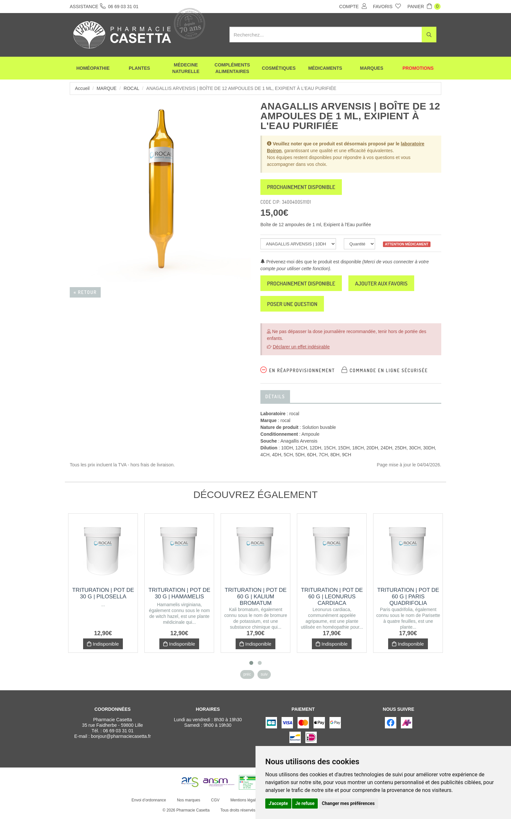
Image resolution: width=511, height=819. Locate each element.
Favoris (387, 6)
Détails (275, 398)
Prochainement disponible (303, 187)
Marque (107, 88)
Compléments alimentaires (232, 68)
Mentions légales (244, 802)
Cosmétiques (279, 68)
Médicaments (325, 68)
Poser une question (294, 305)
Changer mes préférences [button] (348, 803)
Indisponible (103, 646)
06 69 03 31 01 (118, 732)
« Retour (85, 292)
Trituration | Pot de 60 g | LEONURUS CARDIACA (332, 598)
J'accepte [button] (278, 803)
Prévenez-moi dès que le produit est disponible (310, 262)
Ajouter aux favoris (386, 284)
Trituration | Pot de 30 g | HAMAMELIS (180, 595)
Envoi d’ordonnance (148, 802)
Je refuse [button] (304, 803)
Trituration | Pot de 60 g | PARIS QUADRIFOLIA (408, 598)
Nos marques (188, 802)
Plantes (139, 68)
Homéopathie (93, 68)
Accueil (82, 88)
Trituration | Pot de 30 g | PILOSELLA (103, 595)
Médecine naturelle (185, 68)
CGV (215, 802)
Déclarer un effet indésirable (301, 348)
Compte (353, 6)
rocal (131, 88)
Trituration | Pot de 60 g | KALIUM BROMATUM (256, 598)
